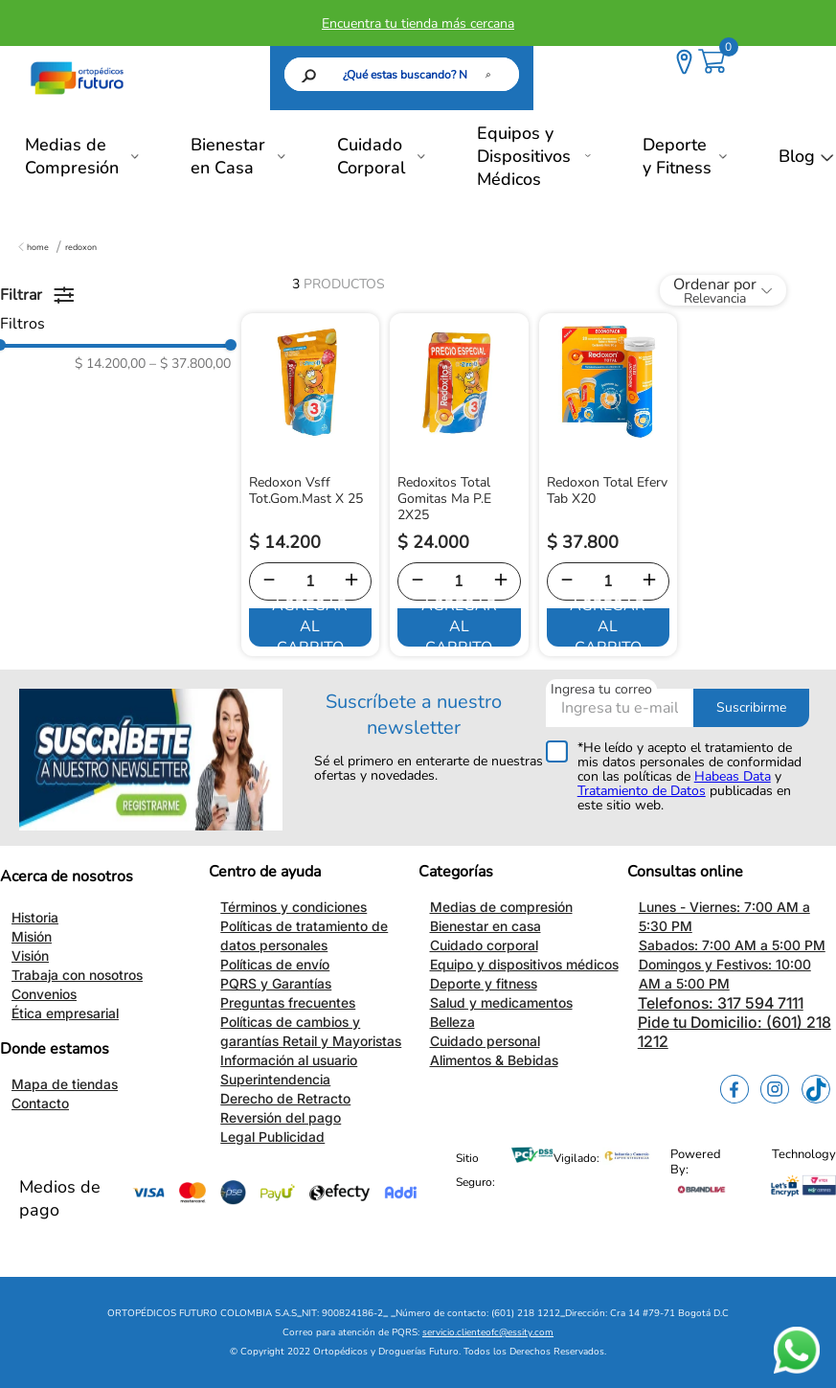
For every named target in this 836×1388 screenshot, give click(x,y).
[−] (269, 581)
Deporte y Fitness (677, 156)
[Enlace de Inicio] (33, 247)
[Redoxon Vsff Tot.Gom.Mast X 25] (310, 484)
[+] (351, 581)
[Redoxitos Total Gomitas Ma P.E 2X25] (459, 484)
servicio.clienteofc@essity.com (488, 1332)
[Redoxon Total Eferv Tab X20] (608, 484)
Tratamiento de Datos (641, 791)
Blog (797, 156)
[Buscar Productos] (492, 74)
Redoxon (81, 247)
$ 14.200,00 (110, 364)
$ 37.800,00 (190, 364)
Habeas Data (732, 776)
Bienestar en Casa (228, 156)
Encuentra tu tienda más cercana (418, 23)
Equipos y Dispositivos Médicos (524, 156)
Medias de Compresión (72, 156)
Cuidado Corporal (371, 156)
